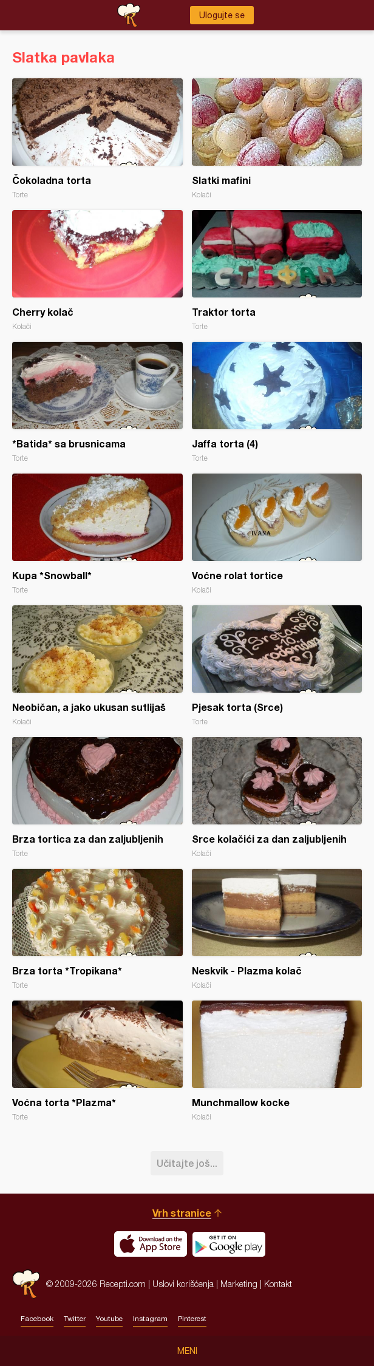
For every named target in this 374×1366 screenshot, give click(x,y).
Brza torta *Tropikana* (97, 929)
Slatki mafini (277, 138)
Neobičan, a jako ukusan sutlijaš (97, 665)
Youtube (109, 1318)
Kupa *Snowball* (97, 534)
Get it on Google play (228, 1244)
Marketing (238, 1284)
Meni (187, 1351)
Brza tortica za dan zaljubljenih (97, 797)
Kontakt (278, 1284)
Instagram (150, 1318)
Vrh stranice (181, 1212)
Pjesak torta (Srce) (277, 665)
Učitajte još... (187, 1163)
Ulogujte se (222, 15)
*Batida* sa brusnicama (97, 402)
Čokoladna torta (97, 138)
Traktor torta (277, 270)
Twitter (75, 1318)
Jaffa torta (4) (277, 402)
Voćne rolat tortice (277, 534)
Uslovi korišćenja (183, 1284)
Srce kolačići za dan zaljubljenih (277, 797)
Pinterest (192, 1318)
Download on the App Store (150, 1244)
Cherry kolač (97, 270)
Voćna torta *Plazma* (97, 1061)
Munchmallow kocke (277, 1061)
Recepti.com (26, 1284)
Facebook (37, 1318)
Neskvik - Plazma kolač (277, 929)
